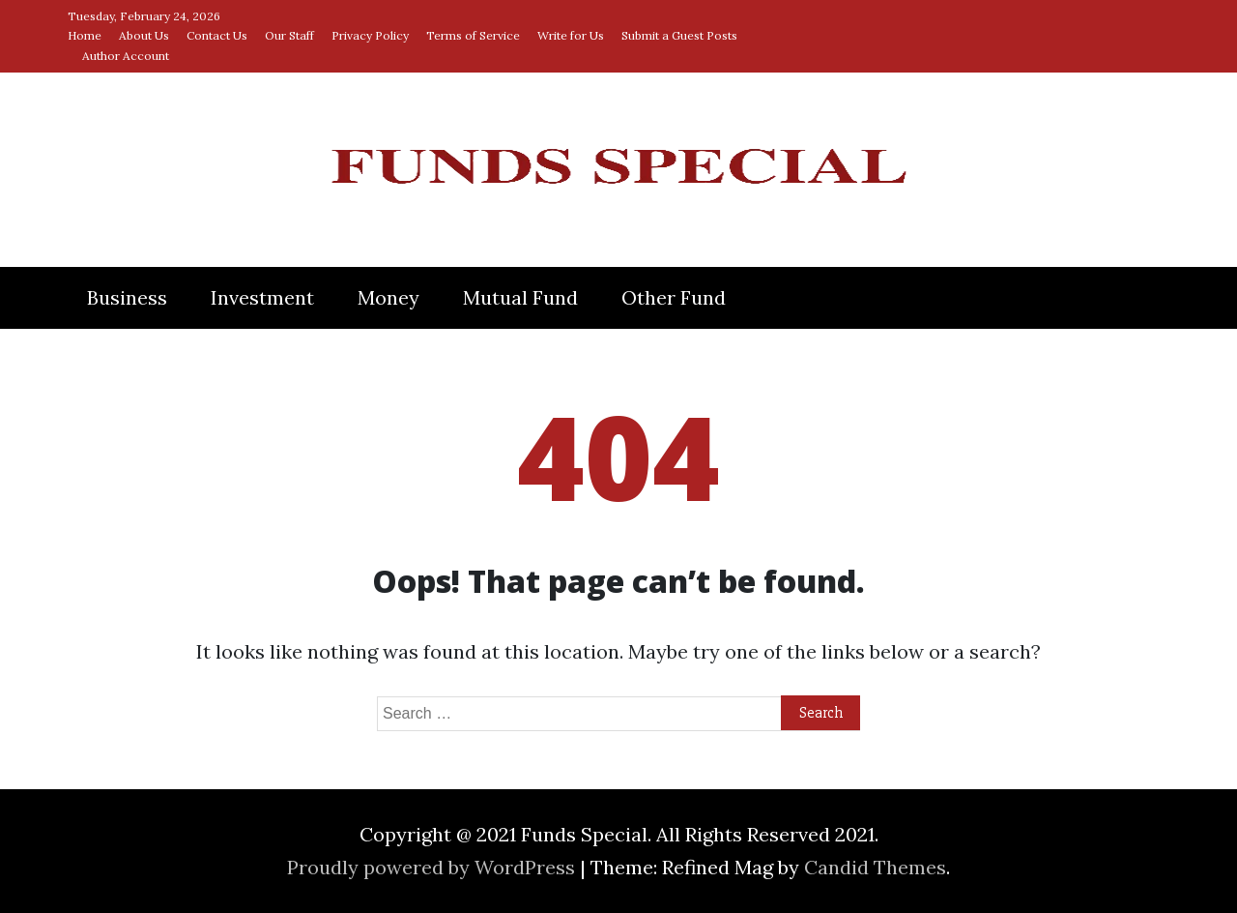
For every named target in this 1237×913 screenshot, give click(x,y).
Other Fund (673, 297)
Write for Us (570, 35)
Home (84, 35)
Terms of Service (473, 35)
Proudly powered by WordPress (433, 867)
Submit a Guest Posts (679, 35)
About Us (144, 35)
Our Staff (289, 35)
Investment (262, 297)
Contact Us (217, 35)
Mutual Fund (520, 297)
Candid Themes (875, 867)
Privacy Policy (370, 35)
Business (127, 297)
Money (388, 297)
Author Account (125, 55)
